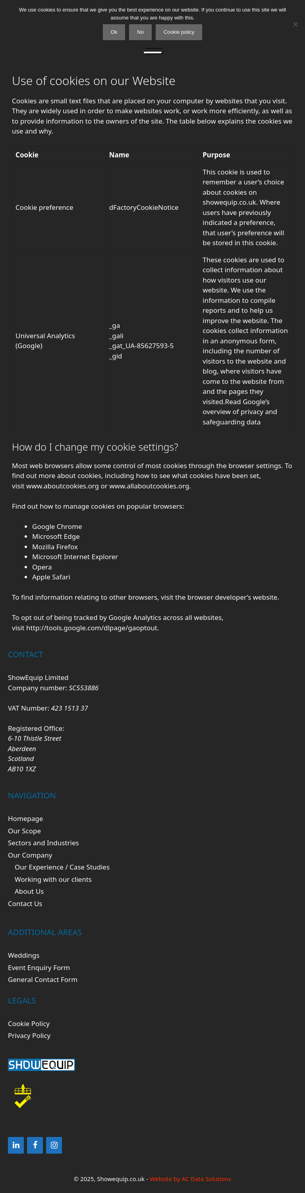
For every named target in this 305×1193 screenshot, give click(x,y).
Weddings (23, 955)
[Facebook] (35, 1145)
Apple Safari (51, 576)
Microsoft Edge (56, 536)
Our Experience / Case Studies (62, 867)
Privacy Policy (29, 1035)
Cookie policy (179, 32)
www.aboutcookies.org (62, 485)
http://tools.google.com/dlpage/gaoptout (91, 627)
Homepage (25, 818)
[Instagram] (54, 1145)
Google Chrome (57, 526)
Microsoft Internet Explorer (75, 556)
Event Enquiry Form (39, 967)
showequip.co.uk (229, 202)
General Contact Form (42, 979)
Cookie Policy (29, 1023)
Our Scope (24, 830)
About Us (29, 891)
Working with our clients (53, 879)
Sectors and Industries (43, 842)
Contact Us (25, 903)
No (140, 32)
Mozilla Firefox (55, 546)
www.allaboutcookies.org (149, 485)
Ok (114, 32)
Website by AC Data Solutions (191, 1179)
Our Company (30, 855)
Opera (42, 566)
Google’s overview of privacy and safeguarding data (240, 411)
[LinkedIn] (16, 1145)
